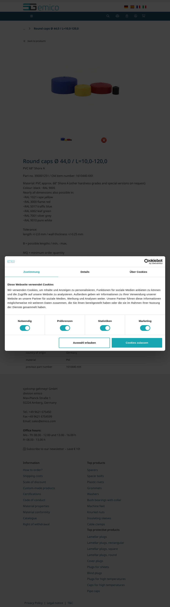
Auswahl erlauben (84, 342)
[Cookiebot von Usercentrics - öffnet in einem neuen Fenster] (147, 261)
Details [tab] (85, 271)
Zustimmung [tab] (32, 271)
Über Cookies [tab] (138, 271)
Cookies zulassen (137, 342)
